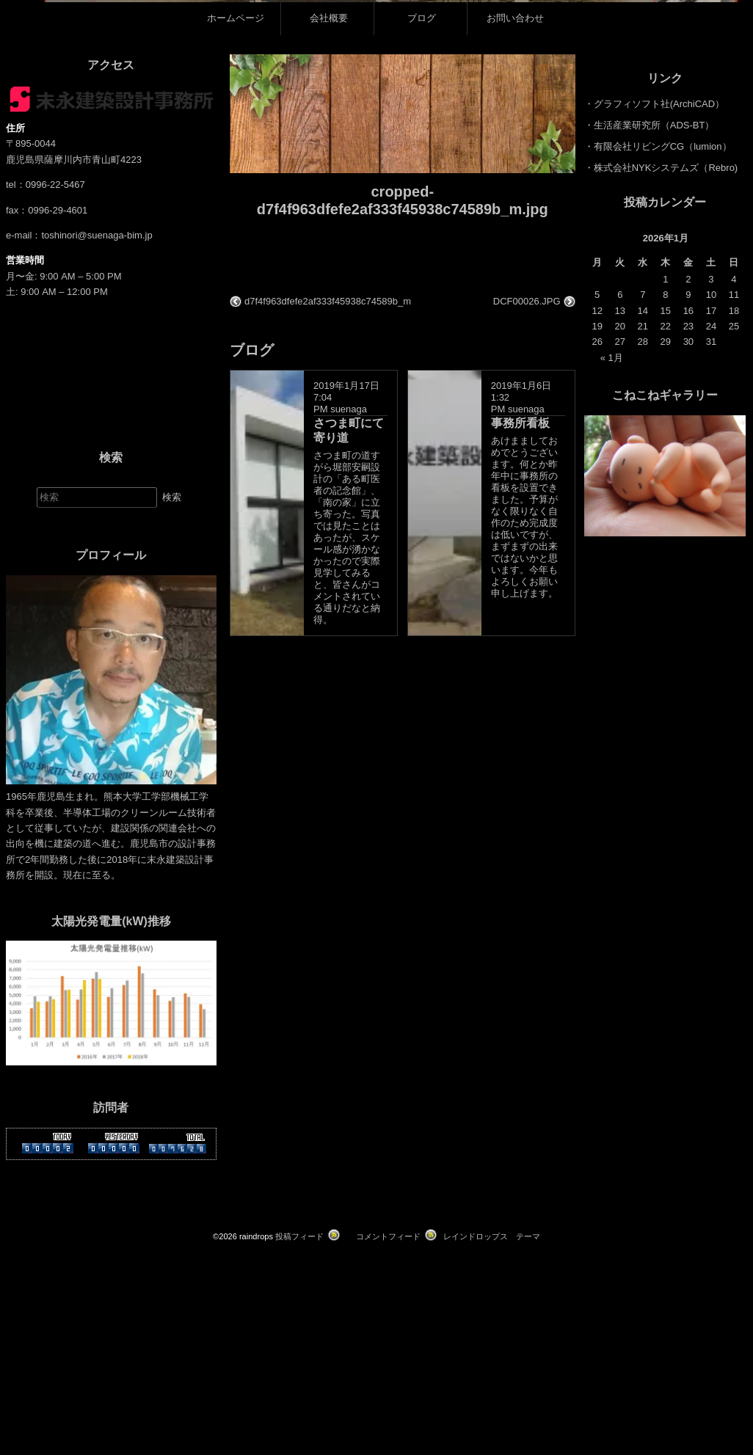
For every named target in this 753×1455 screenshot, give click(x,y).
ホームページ (235, 254)
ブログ (421, 254)
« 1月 (611, 594)
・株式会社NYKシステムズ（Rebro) (661, 404)
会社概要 (329, 254)
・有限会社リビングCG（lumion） (658, 383)
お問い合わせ (515, 254)
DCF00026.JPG (527, 537)
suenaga (348, 646)
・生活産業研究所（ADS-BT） (649, 362)
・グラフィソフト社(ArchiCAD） (654, 340)
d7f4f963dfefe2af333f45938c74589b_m (327, 537)
